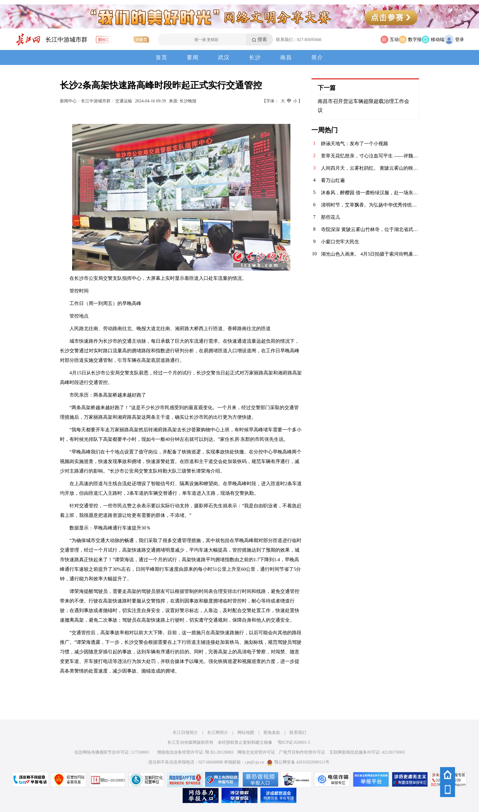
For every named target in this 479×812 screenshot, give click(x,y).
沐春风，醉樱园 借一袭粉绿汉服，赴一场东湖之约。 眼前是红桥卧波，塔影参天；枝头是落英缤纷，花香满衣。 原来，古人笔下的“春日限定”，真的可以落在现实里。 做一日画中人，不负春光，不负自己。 (370, 192)
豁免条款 (271, 732)
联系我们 (297, 732)
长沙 (255, 57)
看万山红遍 (333, 180)
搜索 (262, 39)
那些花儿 (330, 217)
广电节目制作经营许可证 (302, 752)
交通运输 (123, 100)
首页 (162, 57)
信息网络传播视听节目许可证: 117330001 (112, 752)
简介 (317, 57)
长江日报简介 (185, 732)
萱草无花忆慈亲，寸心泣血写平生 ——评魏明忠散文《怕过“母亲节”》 (370, 155)
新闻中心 (68, 100)
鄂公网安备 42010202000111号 (298, 762)
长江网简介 (217, 732)
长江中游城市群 (66, 40)
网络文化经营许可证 (256, 752)
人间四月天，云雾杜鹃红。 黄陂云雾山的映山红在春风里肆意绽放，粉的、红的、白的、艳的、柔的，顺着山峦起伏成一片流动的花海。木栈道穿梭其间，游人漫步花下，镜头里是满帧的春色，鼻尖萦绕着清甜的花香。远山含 (370, 168)
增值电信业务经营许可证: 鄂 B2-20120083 (195, 752)
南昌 (286, 57)
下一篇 (327, 87)
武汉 (224, 57)
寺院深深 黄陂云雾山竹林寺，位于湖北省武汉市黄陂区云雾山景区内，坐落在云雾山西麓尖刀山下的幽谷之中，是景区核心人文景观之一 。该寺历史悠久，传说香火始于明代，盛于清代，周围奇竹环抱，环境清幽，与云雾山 (370, 229)
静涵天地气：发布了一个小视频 (354, 143)
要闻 (193, 57)
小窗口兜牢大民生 (340, 241)
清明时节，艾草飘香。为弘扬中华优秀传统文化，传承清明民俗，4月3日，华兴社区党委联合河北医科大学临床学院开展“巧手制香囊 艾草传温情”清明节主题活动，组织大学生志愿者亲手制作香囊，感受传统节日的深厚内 (370, 204)
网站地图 (245, 732)
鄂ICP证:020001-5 (294, 742)
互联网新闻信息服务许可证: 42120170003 (367, 752)
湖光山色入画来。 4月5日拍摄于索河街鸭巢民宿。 (370, 253)
